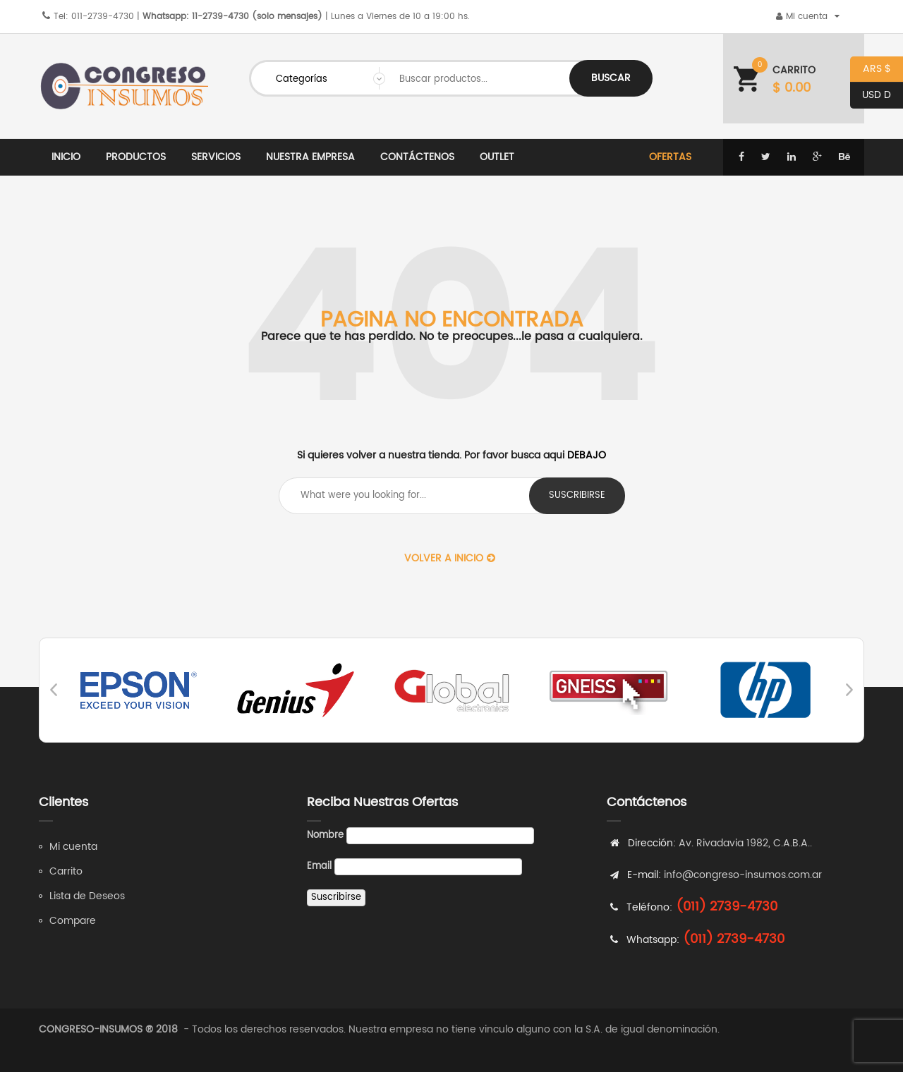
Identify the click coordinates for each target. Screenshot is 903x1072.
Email (319, 866)
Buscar (611, 78)
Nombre (325, 835)
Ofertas (670, 157)
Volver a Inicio (449, 558)
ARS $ (870, 69)
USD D (870, 96)
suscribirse (577, 495)
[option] (139, 690)
